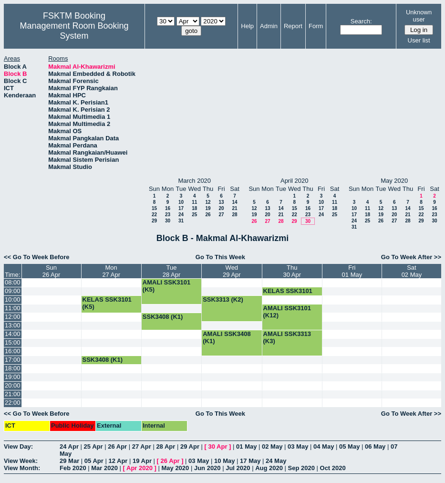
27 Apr (141, 446)
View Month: (22, 468)
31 (181, 220)
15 (154, 208)
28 (234, 214)
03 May (298, 446)
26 (207, 214)
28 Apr (165, 446)
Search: (361, 21)
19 (207, 208)
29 (154, 220)
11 (194, 202)
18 (194, 208)
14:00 (13, 333)
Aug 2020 (269, 468)
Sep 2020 (301, 468)
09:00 (13, 290)
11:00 (13, 308)
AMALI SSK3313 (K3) (287, 337)
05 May (349, 446)
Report (293, 26)
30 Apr (218, 446)
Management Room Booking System (74, 31)
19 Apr (142, 460)
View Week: (21, 460)
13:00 (13, 325)
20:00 (13, 385)
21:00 (13, 394)
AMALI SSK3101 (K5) (166, 286)
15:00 (13, 342)
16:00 (13, 351)
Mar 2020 (104, 468)
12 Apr (117, 460)
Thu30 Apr (292, 271)
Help (247, 26)
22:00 (13, 402)
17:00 (13, 359)
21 (234, 208)
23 (167, 214)
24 (181, 214)
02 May (272, 446)
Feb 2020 (73, 468)
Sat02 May (412, 271)
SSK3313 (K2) (223, 299)
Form (316, 26)
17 (181, 208)
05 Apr (93, 460)
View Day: (18, 446)
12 (207, 202)
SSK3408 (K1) (163, 316)
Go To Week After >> (411, 257)
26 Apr (117, 446)
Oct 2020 (333, 468)
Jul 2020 (238, 468)
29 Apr (189, 446)
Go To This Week (220, 257)
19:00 (13, 376)
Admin (269, 26)
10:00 (13, 299)
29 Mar (69, 460)
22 (154, 214)
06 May (375, 446)
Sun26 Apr (51, 271)
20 (221, 208)
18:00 (13, 368)
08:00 (13, 282)
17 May (250, 460)
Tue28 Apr (172, 271)
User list (419, 40)
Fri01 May (352, 271)
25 (194, 214)
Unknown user (419, 16)
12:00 (13, 316)
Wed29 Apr (232, 271)
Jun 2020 (207, 468)
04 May (323, 446)
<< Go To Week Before (37, 257)
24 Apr (69, 446)
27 (221, 214)
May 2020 (175, 468)
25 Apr (93, 446)
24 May (276, 460)
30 (167, 220)
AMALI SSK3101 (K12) (287, 311)
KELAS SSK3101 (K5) (287, 294)
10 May (224, 460)
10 (181, 202)
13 (221, 202)
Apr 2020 (139, 468)
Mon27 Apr (111, 271)
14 (234, 202)
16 (167, 208)
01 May (246, 446)
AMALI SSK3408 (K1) (226, 337)
